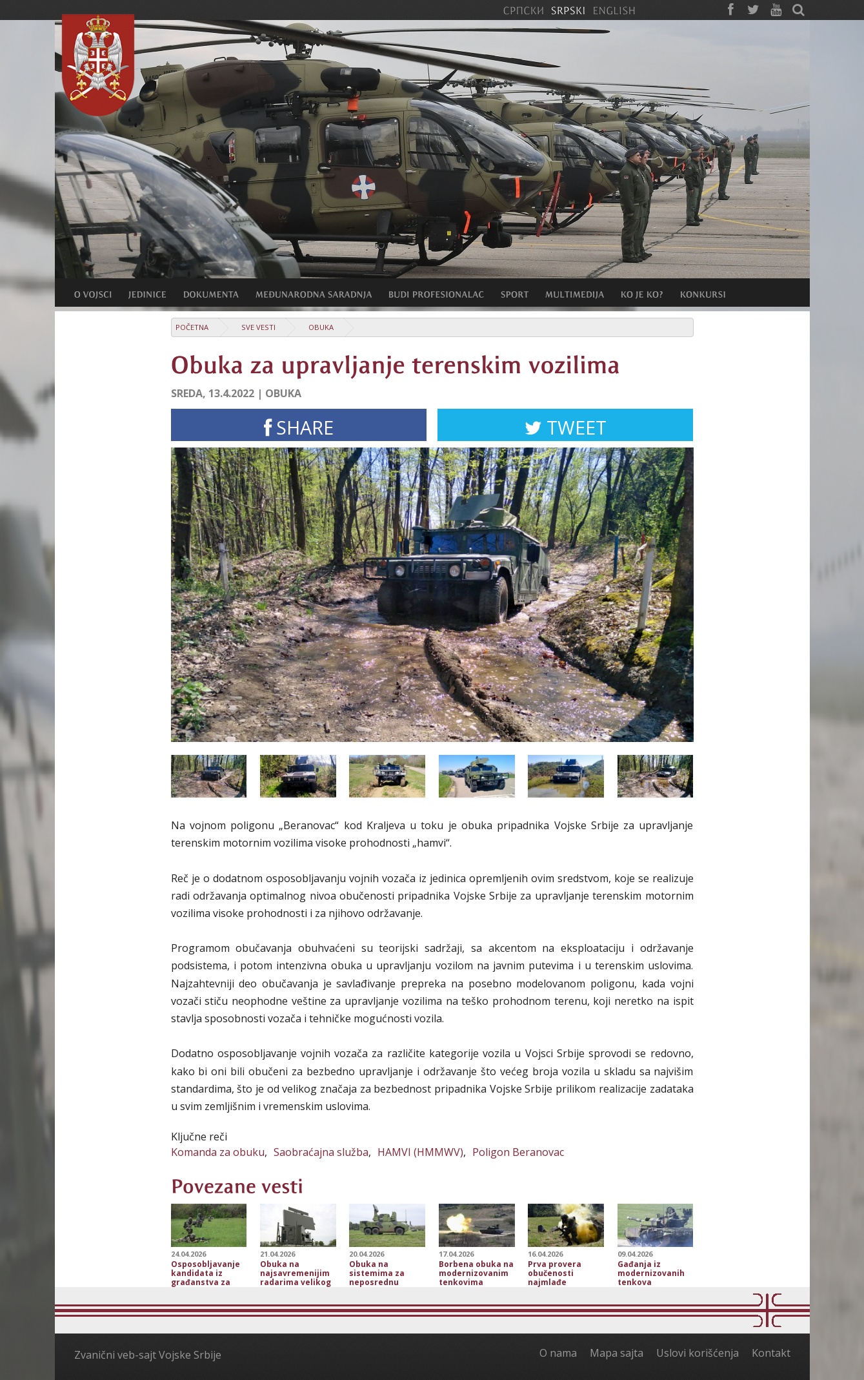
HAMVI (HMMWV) (420, 1152)
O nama (558, 1353)
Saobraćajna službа (321, 1152)
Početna (192, 327)
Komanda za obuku (218, 1152)
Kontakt (771, 1353)
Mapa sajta (616, 1353)
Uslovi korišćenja (697, 1353)
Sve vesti (258, 327)
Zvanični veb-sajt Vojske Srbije (147, 1355)
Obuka (321, 327)
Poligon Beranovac (518, 1152)
